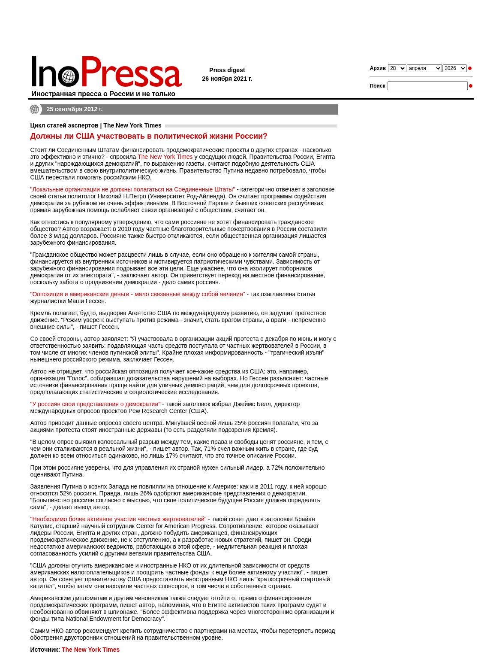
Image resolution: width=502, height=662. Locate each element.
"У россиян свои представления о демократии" (95, 404)
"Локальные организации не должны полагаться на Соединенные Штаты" (132, 189)
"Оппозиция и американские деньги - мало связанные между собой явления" (137, 294)
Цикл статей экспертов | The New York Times (96, 125)
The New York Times (165, 156)
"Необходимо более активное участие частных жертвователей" (118, 519)
